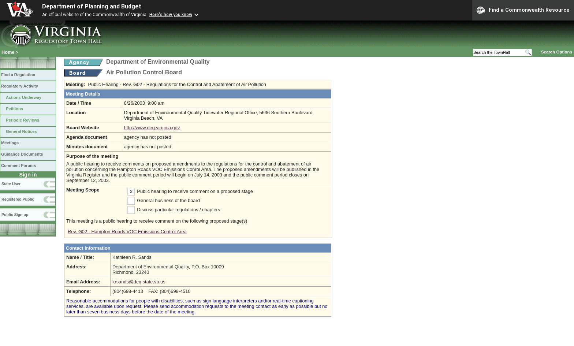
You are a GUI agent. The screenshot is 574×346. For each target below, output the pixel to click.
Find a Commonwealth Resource (523, 10)
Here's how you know (170, 14)
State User (10, 184)
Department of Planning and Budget (91, 6)
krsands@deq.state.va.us (138, 281)
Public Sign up (14, 214)
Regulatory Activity (19, 86)
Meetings (10, 143)
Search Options (556, 52)
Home (8, 52)
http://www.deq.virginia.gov (152, 127)
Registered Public (17, 199)
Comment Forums (18, 165)
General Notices (21, 131)
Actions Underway (23, 97)
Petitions (14, 109)
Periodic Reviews (23, 120)
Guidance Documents (22, 154)
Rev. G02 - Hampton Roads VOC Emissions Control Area (127, 231)
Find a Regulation (18, 74)
